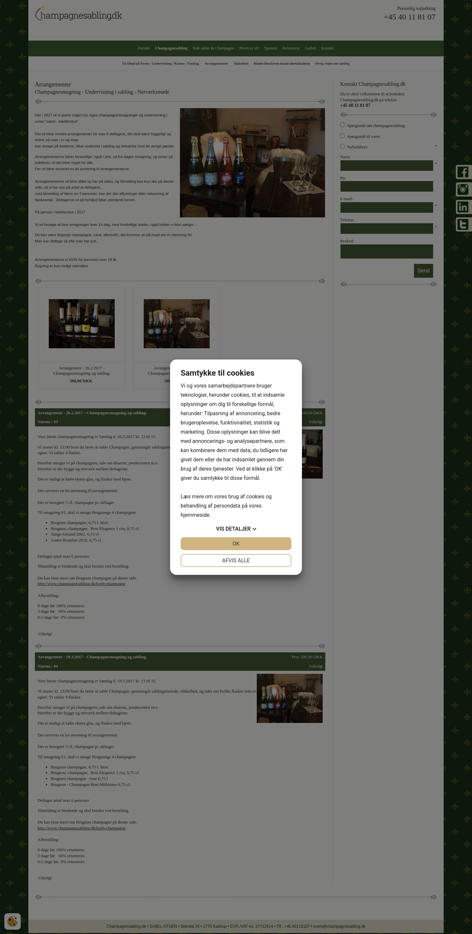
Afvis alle (236, 560)
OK (235, 544)
